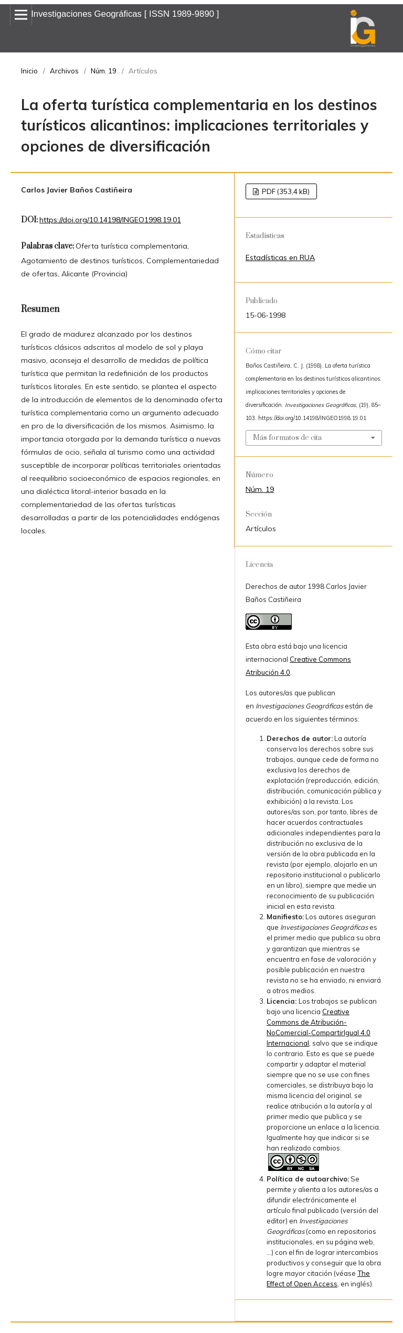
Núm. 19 (103, 71)
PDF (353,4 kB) (285, 191)
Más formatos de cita (287, 438)
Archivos (64, 71)
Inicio (29, 71)
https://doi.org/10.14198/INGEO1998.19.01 (110, 219)
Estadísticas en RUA (280, 257)
